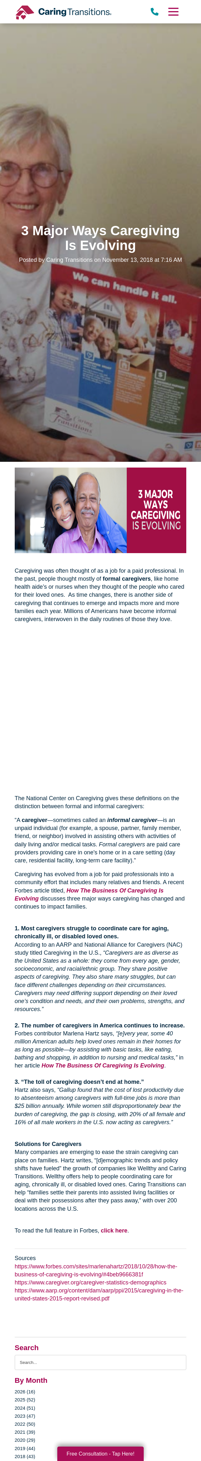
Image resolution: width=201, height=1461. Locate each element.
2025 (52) (25, 1399)
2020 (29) (25, 1440)
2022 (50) (25, 1424)
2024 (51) (25, 1408)
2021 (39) (25, 1432)
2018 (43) (25, 1456)
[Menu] (173, 12)
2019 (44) (25, 1448)
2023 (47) (25, 1416)
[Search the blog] (100, 1362)
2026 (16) (25, 1391)
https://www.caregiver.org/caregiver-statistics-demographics (90, 1282)
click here (114, 1230)
